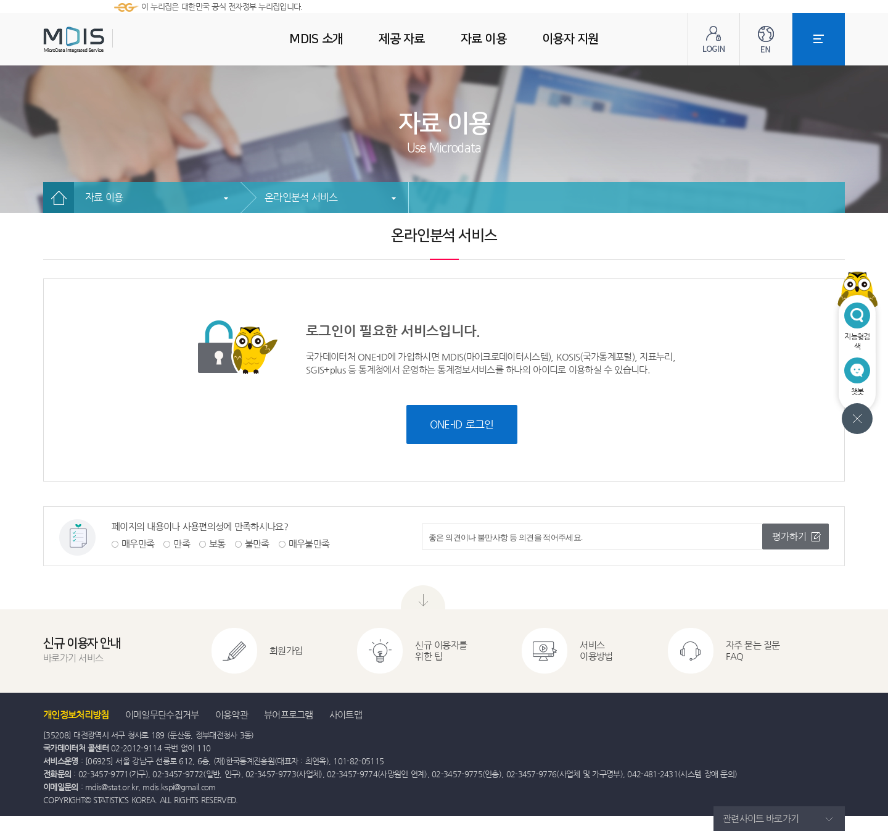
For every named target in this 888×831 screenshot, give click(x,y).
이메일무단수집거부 (162, 714)
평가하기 (789, 536)
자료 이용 (104, 197)
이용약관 (231, 714)
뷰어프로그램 (288, 714)
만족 (181, 543)
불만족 (257, 543)
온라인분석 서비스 (301, 197)
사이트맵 (345, 714)
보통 (217, 543)
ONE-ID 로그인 (462, 424)
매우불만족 (309, 543)
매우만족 (137, 543)
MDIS (104, 40)
